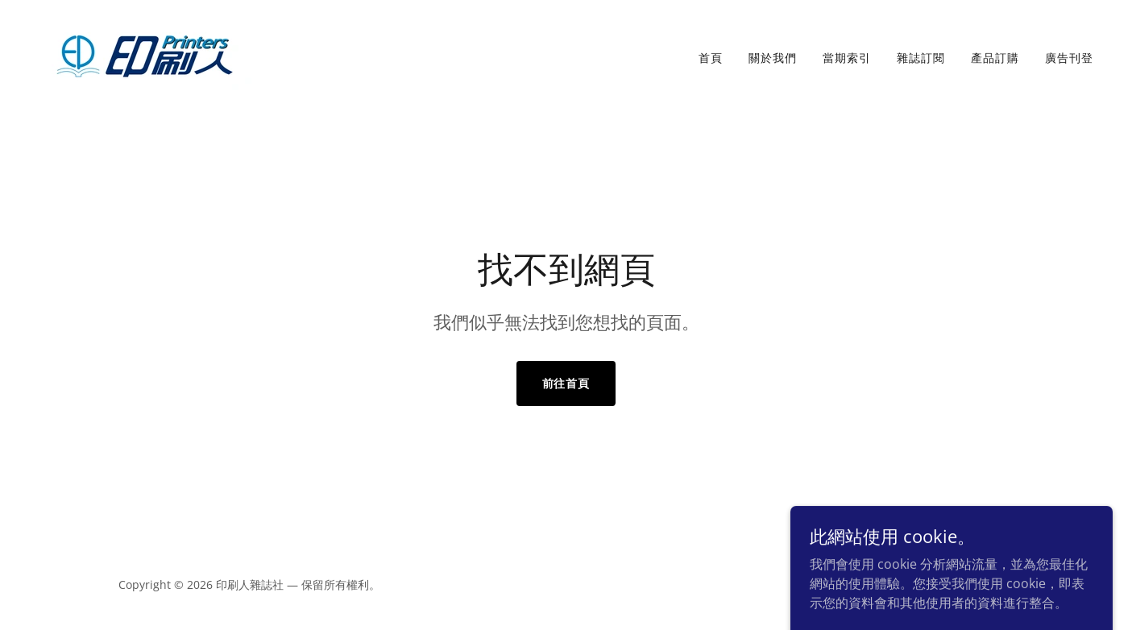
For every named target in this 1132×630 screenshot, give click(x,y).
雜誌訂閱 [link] (921, 57)
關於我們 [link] (772, 57)
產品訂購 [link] (995, 57)
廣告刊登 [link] (1069, 57)
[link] (145, 54)
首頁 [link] (711, 57)
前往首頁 (566, 383)
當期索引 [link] (847, 57)
